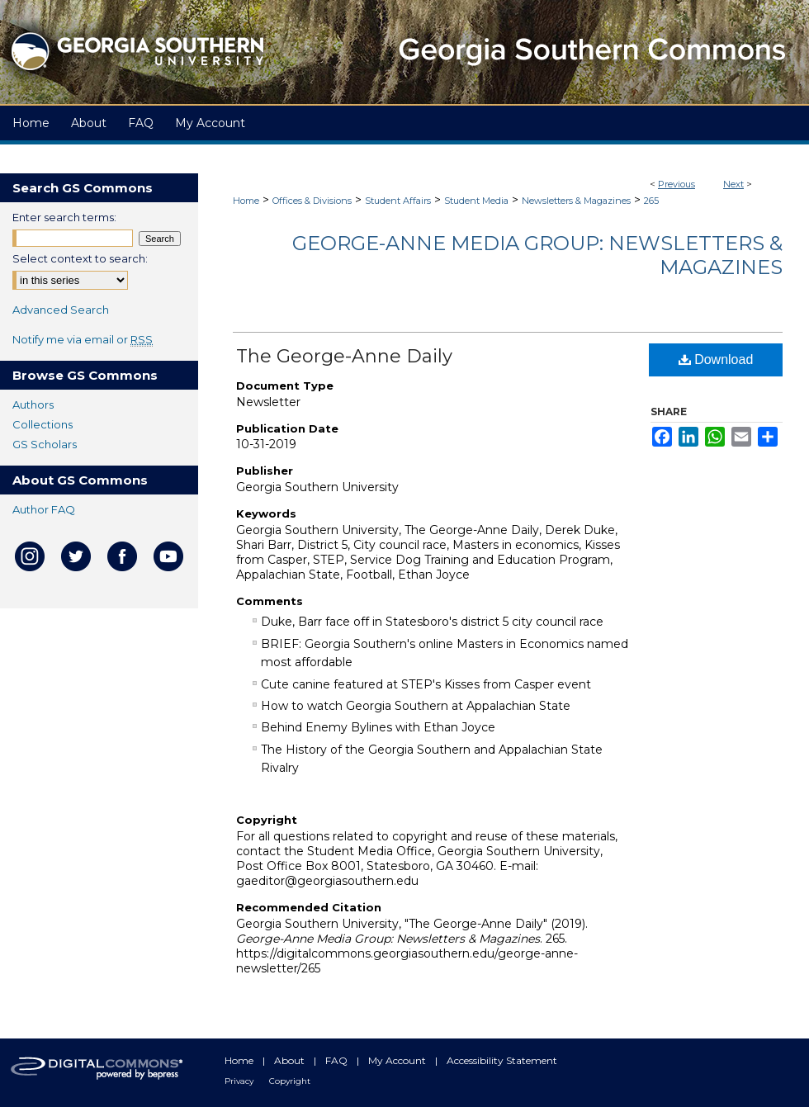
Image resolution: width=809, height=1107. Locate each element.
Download (716, 359)
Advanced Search (60, 309)
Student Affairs (398, 200)
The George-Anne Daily (344, 356)
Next (733, 184)
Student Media (476, 200)
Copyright (289, 1081)
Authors (33, 404)
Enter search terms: (64, 217)
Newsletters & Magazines (576, 200)
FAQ (337, 1060)
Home (246, 200)
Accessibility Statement (502, 1060)
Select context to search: (80, 258)
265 (651, 200)
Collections (42, 424)
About (290, 1060)
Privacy (240, 1081)
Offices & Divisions (312, 200)
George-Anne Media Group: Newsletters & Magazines (537, 255)
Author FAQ (43, 509)
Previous (676, 184)
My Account (398, 1060)
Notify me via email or (82, 339)
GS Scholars (44, 444)
